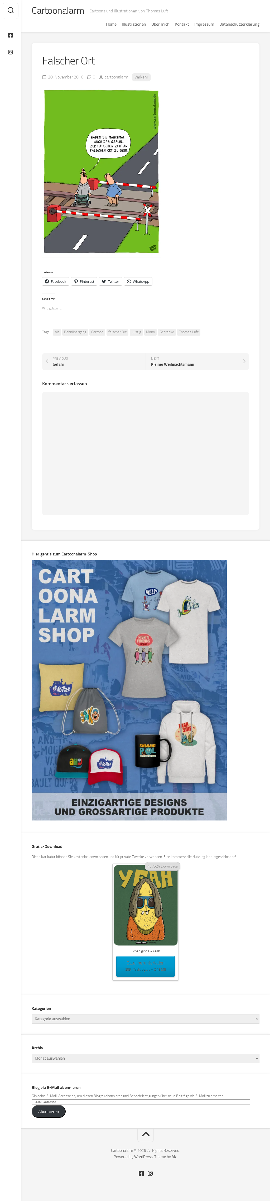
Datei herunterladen (145, 966)
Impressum (204, 24)
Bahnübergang (75, 332)
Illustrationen (134, 24)
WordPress (143, 1156)
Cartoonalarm (58, 10)
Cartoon (97, 332)
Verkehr (141, 77)
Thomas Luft (189, 332)
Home (111, 24)
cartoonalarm (116, 77)
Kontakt (182, 24)
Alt (57, 332)
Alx (174, 1156)
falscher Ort (117, 332)
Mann (150, 332)
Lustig (136, 332)
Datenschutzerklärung (239, 24)
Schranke (167, 332)
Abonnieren (48, 1111)
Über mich (160, 24)
